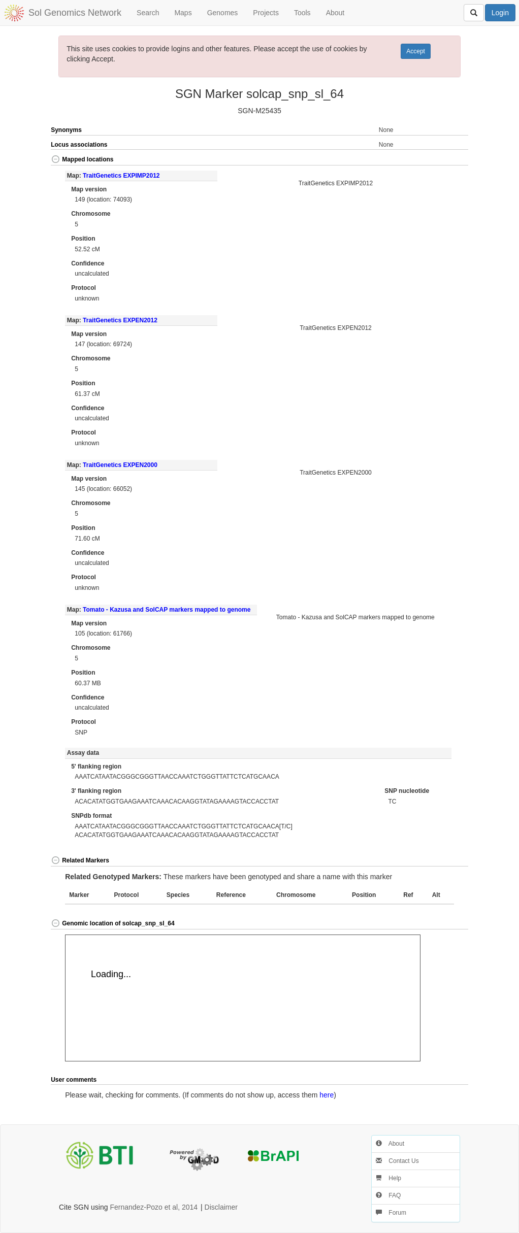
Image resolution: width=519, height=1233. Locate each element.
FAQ (388, 1195)
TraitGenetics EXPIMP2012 (121, 175)
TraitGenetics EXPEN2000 (120, 465)
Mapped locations (82, 159)
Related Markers (80, 860)
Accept (415, 51)
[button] (447, 160)
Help (388, 1178)
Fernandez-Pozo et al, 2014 (154, 1207)
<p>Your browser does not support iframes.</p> (242, 998)
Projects (266, 13)
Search (148, 13)
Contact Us (397, 1160)
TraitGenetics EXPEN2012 (120, 320)
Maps (182, 13)
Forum (391, 1212)
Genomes (222, 13)
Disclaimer (221, 1207)
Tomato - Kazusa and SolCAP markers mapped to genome (166, 609)
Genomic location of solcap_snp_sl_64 (112, 923)
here (326, 1095)
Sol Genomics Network (74, 13)
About (335, 13)
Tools (302, 13)
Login (500, 13)
